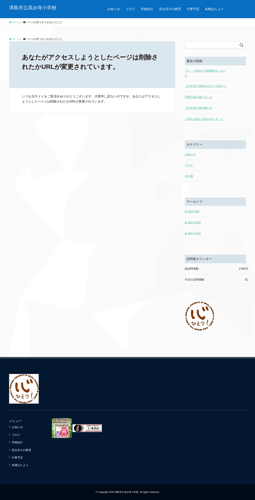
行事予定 (193, 9)
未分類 (189, 176)
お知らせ (113, 9)
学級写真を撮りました (198, 97)
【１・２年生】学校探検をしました (205, 73)
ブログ (130, 9)
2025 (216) (193, 222)
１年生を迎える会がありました (204, 119)
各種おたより (214, 9)
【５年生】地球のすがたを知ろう (205, 86)
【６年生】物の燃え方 (198, 107)
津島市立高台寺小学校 (32, 7)
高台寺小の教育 (170, 9)
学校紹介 (147, 9)
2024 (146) (193, 233)
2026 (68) (192, 211)
